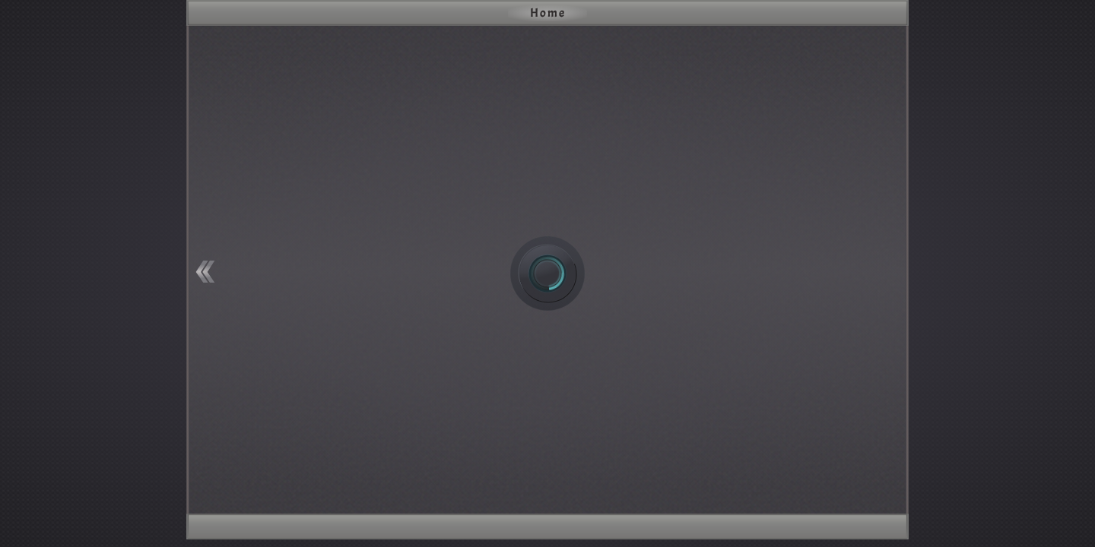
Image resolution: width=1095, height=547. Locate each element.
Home (548, 13)
